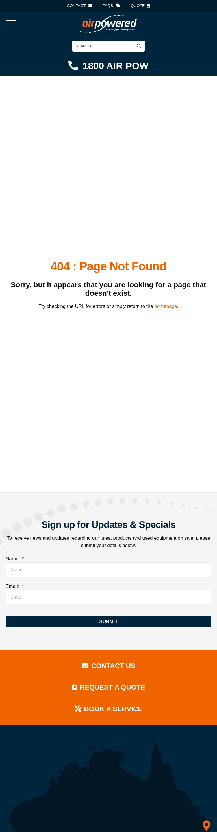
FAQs (111, 5)
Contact (79, 5)
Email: (14, 586)
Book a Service (109, 709)
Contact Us (108, 666)
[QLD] (206, 826)
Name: (15, 558)
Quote (140, 5)
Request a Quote (108, 687)
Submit (108, 621)
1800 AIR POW (108, 65)
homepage (165, 306)
